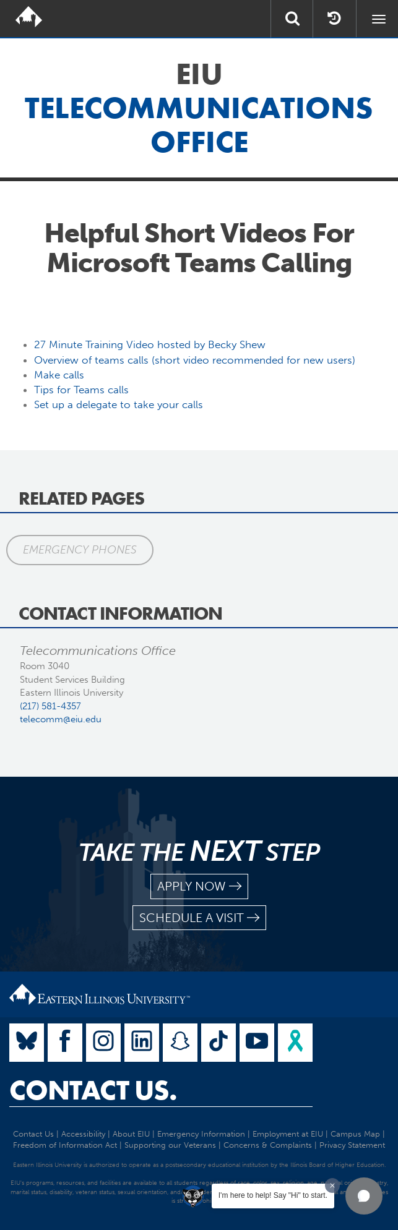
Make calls (59, 375)
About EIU (131, 1133)
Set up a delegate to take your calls (118, 404)
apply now (199, 886)
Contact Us (33, 1133)
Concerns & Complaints (267, 1145)
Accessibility (83, 1133)
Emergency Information (201, 1133)
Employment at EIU (288, 1133)
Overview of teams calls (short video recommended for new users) (194, 360)
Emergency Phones (80, 550)
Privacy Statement (352, 1145)
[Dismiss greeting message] (332, 1185)
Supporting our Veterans (170, 1145)
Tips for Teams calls (81, 389)
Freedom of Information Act (65, 1145)
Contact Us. (93, 1090)
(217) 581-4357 (50, 706)
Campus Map (355, 1133)
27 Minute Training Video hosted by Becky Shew (150, 344)
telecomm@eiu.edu (61, 719)
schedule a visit (199, 918)
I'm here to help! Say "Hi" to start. (272, 1195)
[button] (364, 1196)
